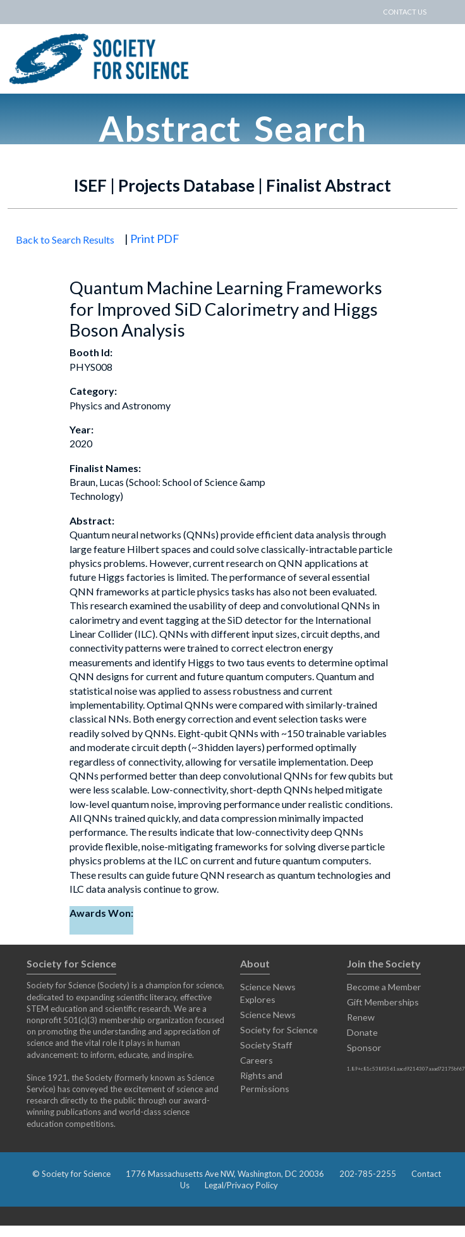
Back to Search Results (65, 239)
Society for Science (279, 1029)
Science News (268, 1014)
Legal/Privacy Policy (241, 1185)
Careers (256, 1060)
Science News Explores (268, 993)
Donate (362, 1032)
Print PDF (154, 239)
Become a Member (384, 986)
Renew (361, 1017)
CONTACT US (404, 12)
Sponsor (364, 1047)
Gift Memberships (383, 1002)
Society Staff (266, 1045)
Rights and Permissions (264, 1081)
